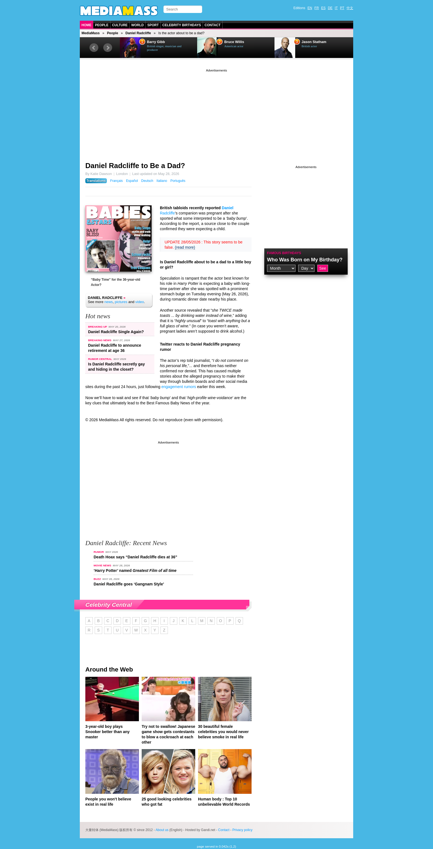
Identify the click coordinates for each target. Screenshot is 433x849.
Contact (213, 25)
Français (116, 181)
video (139, 302)
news (108, 302)
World (137, 25)
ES (323, 8)
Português (177, 181)
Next (107, 47)
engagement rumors (179, 386)
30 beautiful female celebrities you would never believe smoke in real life (223, 731)
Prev (93, 47)
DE (330, 8)
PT (342, 8)
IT (336, 8)
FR (317, 8)
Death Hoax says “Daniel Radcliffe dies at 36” (135, 557)
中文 (350, 8)
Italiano (162, 181)
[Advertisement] (216, 111)
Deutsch (147, 181)
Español (132, 181)
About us (161, 830)
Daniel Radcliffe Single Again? (116, 332)
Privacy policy (242, 830)
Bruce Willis (234, 42)
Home (86, 25)
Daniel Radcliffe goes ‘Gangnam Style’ (129, 584)
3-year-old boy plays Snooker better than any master (107, 731)
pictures (121, 302)
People (102, 25)
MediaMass (90, 33)
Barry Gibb (156, 42)
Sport (153, 25)
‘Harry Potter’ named (135, 570)
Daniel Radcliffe (138, 33)
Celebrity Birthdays (181, 25)
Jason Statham (314, 42)
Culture (120, 25)
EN (310, 8)
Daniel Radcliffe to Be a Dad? (135, 165)
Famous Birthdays (284, 253)
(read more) (185, 247)
